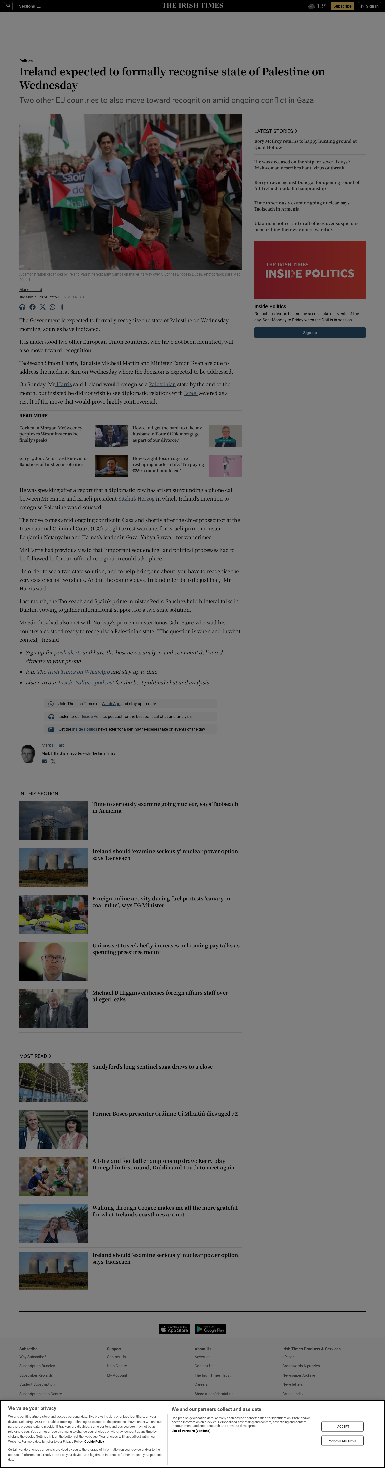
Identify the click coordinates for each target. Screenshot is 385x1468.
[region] (192, 1434)
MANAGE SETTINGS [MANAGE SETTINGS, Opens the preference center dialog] (343, 1441)
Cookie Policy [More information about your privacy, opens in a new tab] (94, 1441)
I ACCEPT (342, 1426)
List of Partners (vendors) (191, 1431)
